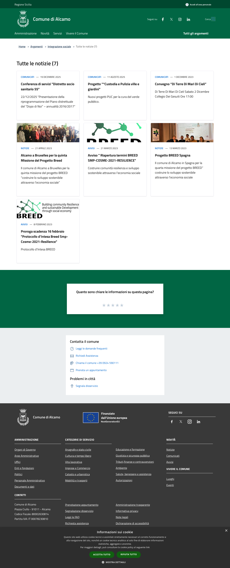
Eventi (170, 485)
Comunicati (27, 77)
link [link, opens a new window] (148, 547)
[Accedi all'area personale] (198, 5)
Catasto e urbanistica (77, 474)
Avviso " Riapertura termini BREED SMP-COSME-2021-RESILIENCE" (113, 158)
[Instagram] (172, 19)
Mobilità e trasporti (76, 480)
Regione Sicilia (23, 4)
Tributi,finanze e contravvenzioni (135, 462)
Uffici (18, 462)
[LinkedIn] (181, 19)
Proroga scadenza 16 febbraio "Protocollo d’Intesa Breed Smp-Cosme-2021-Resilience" (44, 236)
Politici (18, 474)
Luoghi (170, 479)
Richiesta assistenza (77, 523)
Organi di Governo (25, 450)
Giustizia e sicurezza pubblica (133, 456)
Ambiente (121, 468)
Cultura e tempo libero (78, 456)
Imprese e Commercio (77, 468)
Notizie (25, 148)
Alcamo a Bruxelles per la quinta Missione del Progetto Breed (44, 158)
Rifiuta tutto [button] (129, 554)
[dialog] (115, 547)
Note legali (122, 517)
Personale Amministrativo (30, 480)
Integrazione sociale (59, 46)
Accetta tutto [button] (101, 554)
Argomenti (36, 46)
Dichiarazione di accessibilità (132, 523)
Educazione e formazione (130, 449)
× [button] (226, 530)
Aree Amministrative (27, 456)
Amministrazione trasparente (133, 505)
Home (22, 46)
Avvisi (91, 148)
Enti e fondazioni (24, 468)
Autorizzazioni (124, 480)
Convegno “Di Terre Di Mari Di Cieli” (180, 84)
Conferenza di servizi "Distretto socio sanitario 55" (47, 86)
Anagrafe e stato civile (78, 450)
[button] (115, 562)
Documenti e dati (24, 487)
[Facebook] (155, 19)
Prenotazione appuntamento (81, 505)
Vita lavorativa (73, 462)
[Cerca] (211, 19)
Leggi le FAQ (72, 517)
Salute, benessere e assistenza (133, 474)
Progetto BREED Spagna (172, 155)
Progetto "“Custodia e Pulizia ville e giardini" (113, 86)
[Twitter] (164, 19)
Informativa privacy (127, 511)
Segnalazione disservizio (79, 511)
